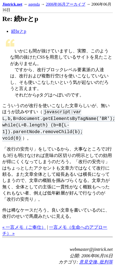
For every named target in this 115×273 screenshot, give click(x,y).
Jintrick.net (12, 4)
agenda (34, 4)
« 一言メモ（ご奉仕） (24, 227)
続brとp (18, 31)
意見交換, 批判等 (96, 262)
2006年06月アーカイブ (65, 4)
